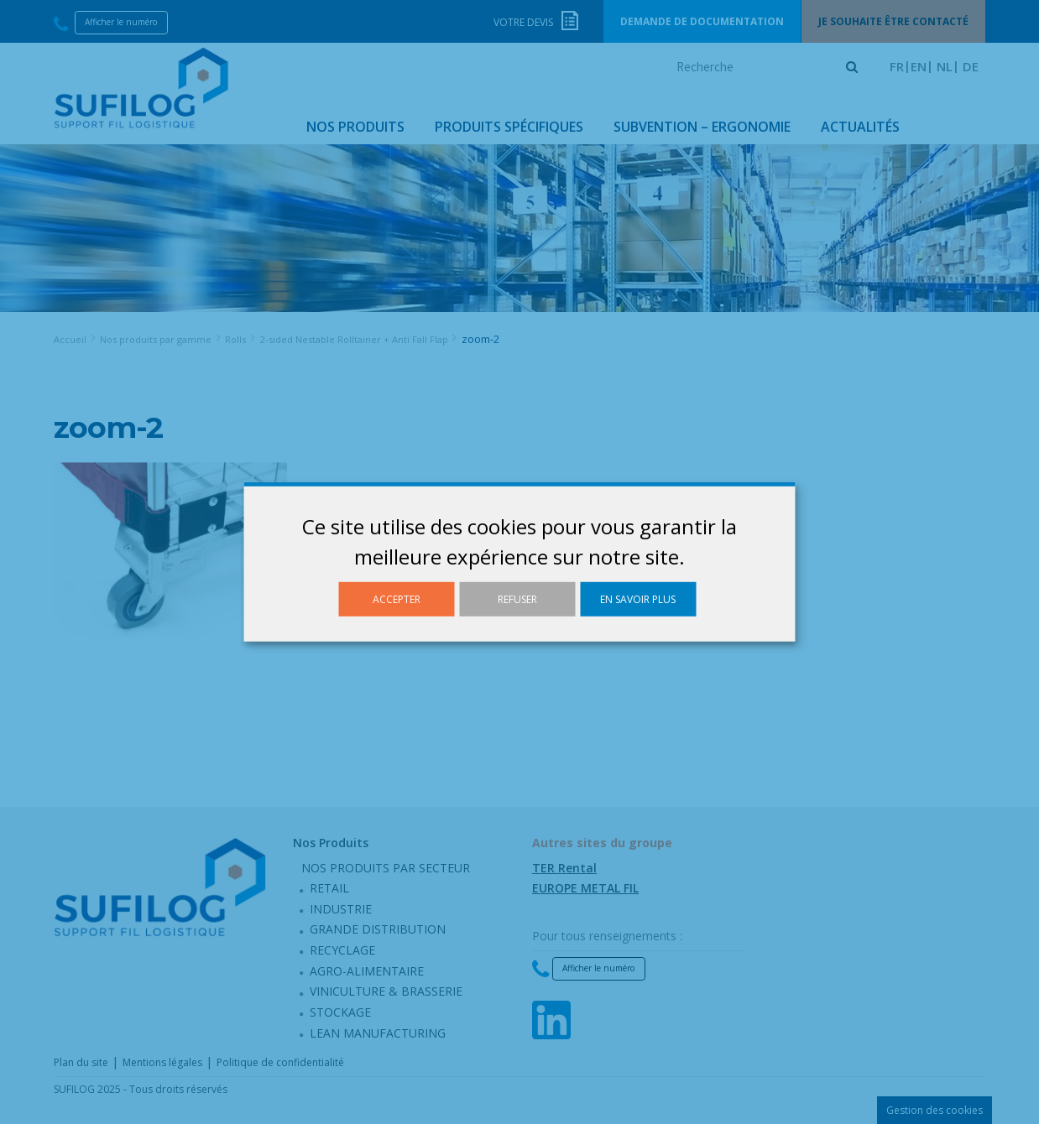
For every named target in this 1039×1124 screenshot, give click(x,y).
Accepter (396, 599)
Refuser (517, 599)
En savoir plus (638, 599)
